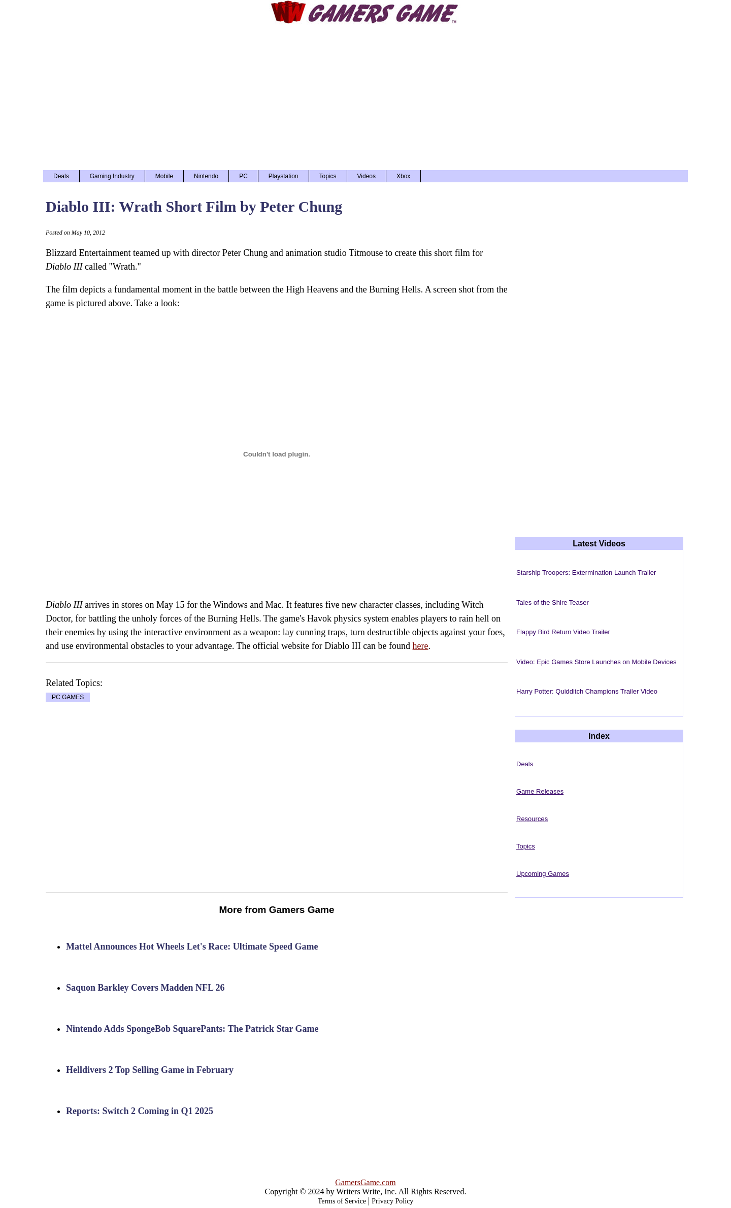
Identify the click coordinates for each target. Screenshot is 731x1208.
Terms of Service (342, 1201)
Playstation (283, 176)
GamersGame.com (365, 1182)
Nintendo (206, 176)
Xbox (403, 176)
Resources (532, 819)
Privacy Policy (392, 1201)
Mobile (164, 176)
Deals (61, 176)
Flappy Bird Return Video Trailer (563, 632)
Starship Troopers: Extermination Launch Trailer (586, 572)
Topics (328, 176)
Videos (366, 176)
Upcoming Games (542, 873)
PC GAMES (68, 697)
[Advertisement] (365, 96)
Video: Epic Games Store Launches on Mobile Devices (596, 662)
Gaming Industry (112, 176)
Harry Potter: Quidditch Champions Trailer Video (586, 691)
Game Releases (539, 791)
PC (243, 176)
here (420, 646)
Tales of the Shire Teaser (552, 602)
